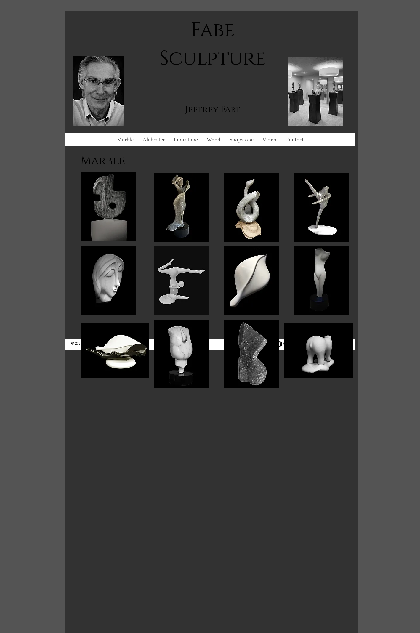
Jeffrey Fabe (213, 110)
